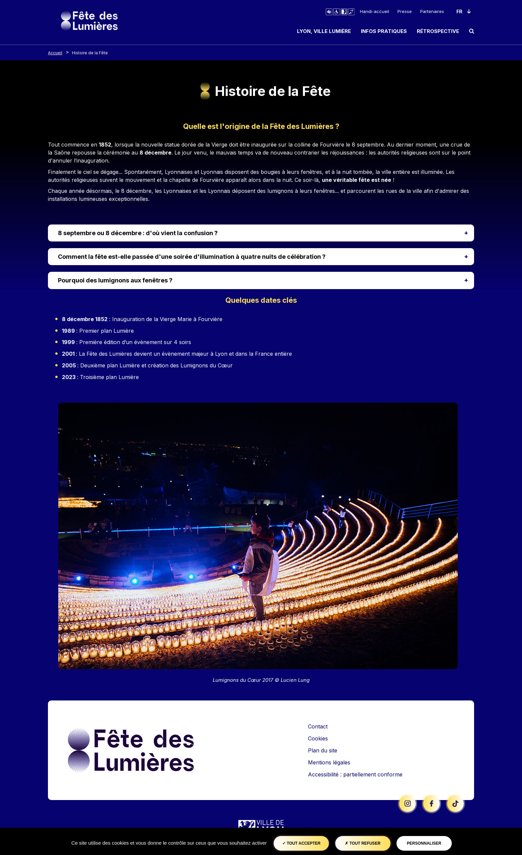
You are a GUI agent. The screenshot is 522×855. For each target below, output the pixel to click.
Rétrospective (438, 31)
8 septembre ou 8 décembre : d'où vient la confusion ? (138, 232)
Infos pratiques (384, 31)
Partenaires (432, 11)
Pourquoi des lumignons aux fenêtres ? (115, 280)
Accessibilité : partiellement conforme (355, 774)
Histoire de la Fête (90, 52)
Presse (404, 11)
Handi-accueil (374, 11)
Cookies (318, 738)
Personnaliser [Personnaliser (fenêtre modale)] (424, 843)
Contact (318, 726)
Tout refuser (362, 843)
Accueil (55, 52)
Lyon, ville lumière (324, 31)
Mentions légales (329, 762)
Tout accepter (301, 843)
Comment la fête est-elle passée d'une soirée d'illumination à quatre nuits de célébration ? (192, 256)
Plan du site (322, 750)
